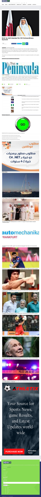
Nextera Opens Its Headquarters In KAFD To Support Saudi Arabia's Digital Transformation (19, 222)
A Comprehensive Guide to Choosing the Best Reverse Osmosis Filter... (11, 139)
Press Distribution (12, 4)
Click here (9, 465)
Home (3, 4)
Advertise (4, 473)
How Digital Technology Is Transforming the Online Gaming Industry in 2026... (11, 136)
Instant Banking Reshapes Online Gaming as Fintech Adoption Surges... (11, 135)
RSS (6, 491)
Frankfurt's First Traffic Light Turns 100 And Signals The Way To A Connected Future (19, 246)
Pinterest (7, 489)
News (6, 4)
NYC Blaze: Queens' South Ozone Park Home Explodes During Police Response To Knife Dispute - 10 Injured (20, 380)
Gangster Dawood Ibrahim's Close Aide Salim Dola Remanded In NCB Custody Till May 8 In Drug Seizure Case (20, 313)
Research (24, 4)
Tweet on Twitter (19, 43)
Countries (29, 4)
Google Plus (7, 488)
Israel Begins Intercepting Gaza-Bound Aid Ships (13, 198)
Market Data (19, 4)
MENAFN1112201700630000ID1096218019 (10, 58)
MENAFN (4, 47)
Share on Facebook (14, 43)
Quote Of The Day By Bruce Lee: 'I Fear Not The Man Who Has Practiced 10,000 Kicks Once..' (20, 290)
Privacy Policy (5, 471)
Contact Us (4, 472)
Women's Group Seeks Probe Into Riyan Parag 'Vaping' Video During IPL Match (20, 268)
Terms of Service (5, 470)
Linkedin (7, 490)
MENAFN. (7, 494)
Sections (34, 4)
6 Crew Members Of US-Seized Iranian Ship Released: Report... (30, 96)
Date (3, 43)
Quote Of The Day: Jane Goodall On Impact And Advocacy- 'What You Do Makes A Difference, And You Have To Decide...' (20, 357)
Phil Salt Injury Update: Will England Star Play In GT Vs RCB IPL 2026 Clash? (19, 334)
